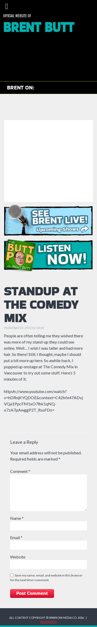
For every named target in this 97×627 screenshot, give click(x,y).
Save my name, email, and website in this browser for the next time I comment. (46, 577)
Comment (20, 471)
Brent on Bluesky (84, 88)
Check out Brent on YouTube (43, 88)
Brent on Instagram (59, 88)
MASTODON (48, 621)
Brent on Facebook (71, 88)
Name (17, 518)
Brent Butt (38, 27)
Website (17, 556)
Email (16, 537)
